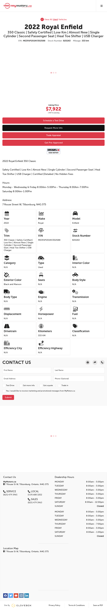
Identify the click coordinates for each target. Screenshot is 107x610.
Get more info (29, 385)
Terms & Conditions (76, 605)
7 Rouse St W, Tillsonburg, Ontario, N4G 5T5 (26, 484)
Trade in (65, 385)
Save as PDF (98, 605)
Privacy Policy (54, 605)
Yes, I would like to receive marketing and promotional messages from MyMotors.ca (40, 391)
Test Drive (10, 385)
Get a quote (48, 385)
